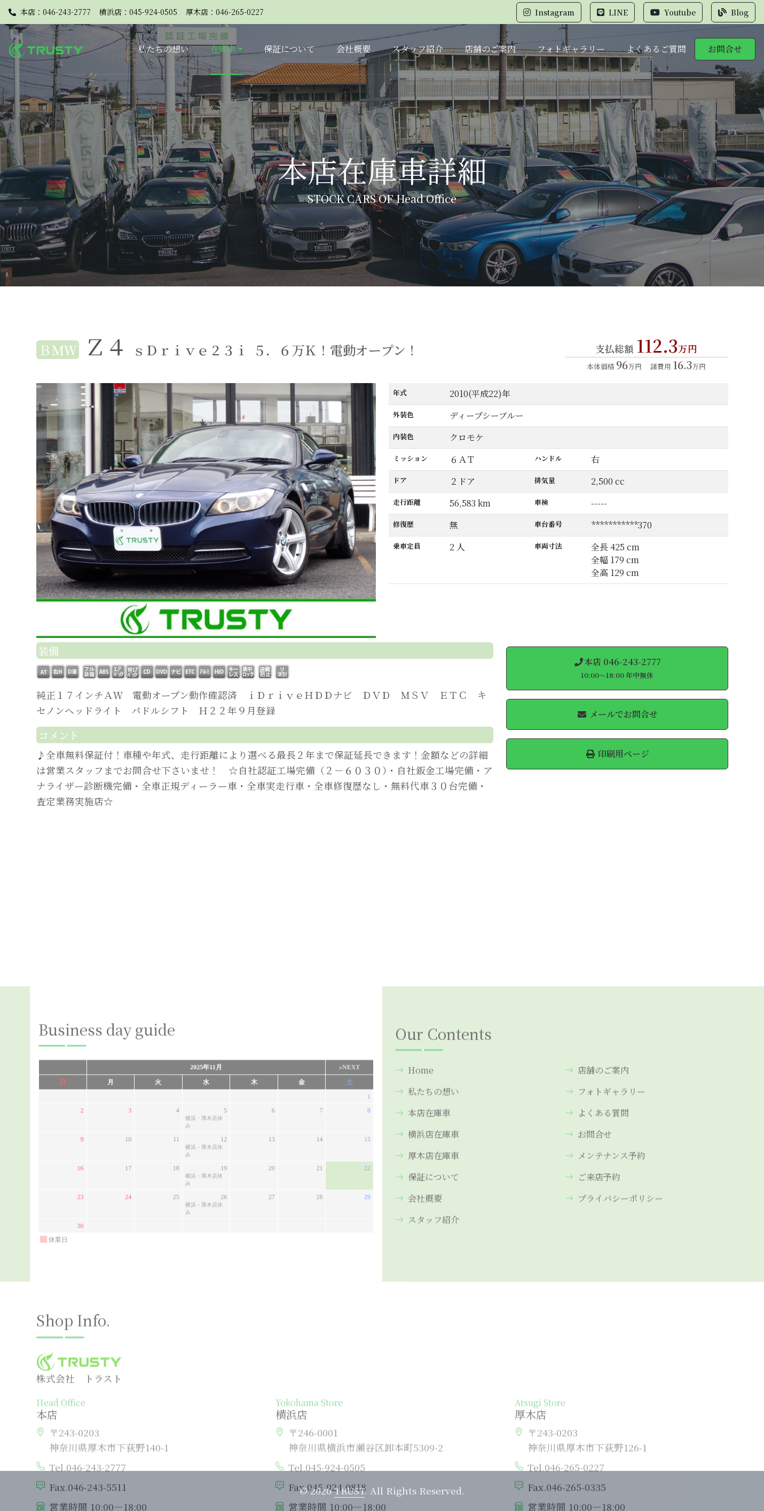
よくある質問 (597, 1246)
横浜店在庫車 (427, 1267)
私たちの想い (163, 49)
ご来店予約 (592, 1310)
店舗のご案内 (490, 49)
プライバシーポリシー (614, 1332)
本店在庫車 (423, 1246)
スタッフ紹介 (417, 49)
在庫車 (223, 49)
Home (414, 1203)
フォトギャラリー (571, 49)
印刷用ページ (617, 753)
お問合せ (725, 49)
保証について (289, 49)
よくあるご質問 (656, 49)
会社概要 (353, 49)
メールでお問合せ (617, 714)
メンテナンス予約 (605, 1289)
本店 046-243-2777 (617, 668)
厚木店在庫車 (427, 1289)
